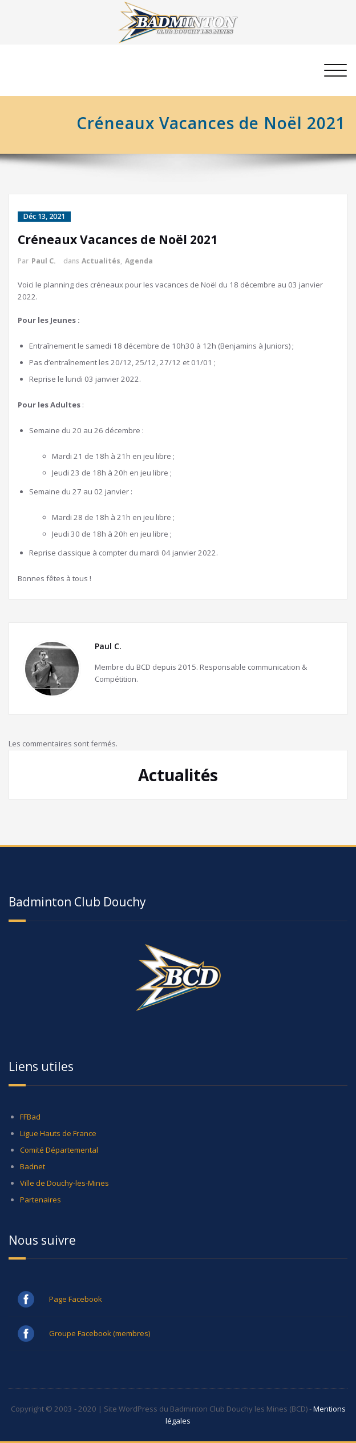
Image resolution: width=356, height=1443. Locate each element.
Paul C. (43, 261)
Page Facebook (75, 1299)
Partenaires (40, 1199)
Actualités (101, 261)
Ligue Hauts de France (58, 1133)
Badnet (32, 1166)
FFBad (30, 1117)
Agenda (139, 261)
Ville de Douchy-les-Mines (64, 1183)
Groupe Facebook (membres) (100, 1333)
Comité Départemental (59, 1150)
